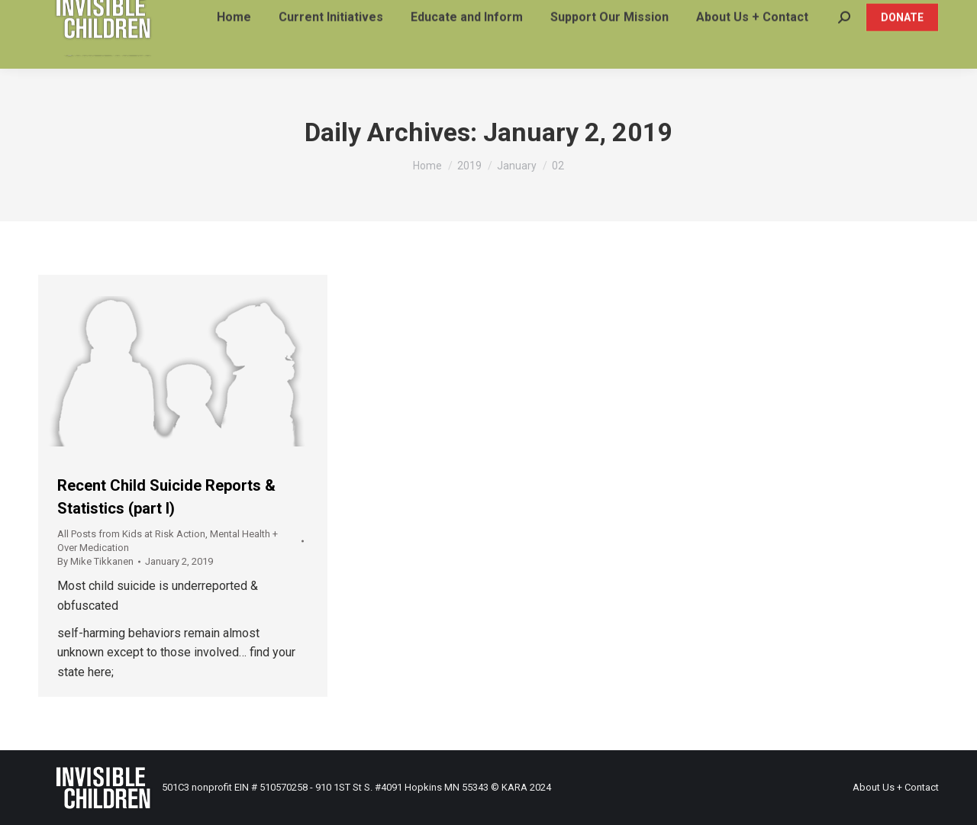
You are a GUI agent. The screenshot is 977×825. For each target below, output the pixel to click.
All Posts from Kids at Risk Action (131, 534)
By (95, 561)
